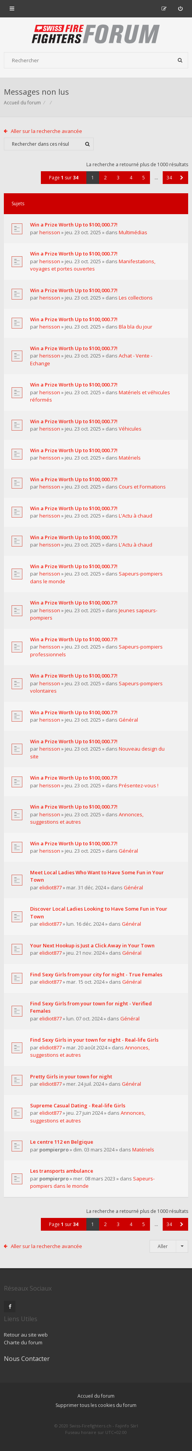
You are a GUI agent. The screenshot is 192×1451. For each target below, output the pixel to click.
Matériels (130, 457)
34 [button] (169, 177)
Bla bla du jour (135, 326)
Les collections (136, 297)
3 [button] (118, 177)
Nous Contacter (27, 1358)
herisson (49, 232)
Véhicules (130, 428)
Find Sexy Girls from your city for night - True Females (96, 974)
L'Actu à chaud (135, 515)
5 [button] (143, 177)
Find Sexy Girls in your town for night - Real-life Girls (94, 1039)
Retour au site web (26, 1334)
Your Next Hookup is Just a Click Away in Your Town (92, 945)
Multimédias (133, 232)
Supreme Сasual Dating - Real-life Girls (77, 1105)
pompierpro (54, 1149)
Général (128, 719)
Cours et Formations (142, 486)
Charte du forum (23, 1342)
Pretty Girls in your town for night (71, 1076)
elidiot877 (50, 887)
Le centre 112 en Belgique (61, 1141)
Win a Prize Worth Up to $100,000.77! (74, 224)
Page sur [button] (63, 177)
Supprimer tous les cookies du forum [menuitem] (96, 1405)
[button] (181, 177)
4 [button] (131, 177)
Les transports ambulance (61, 1170)
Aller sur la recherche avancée (46, 131)
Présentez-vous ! (138, 785)
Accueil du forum (22, 102)
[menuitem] (180, 8)
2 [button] (105, 177)
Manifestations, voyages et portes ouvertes (92, 265)
